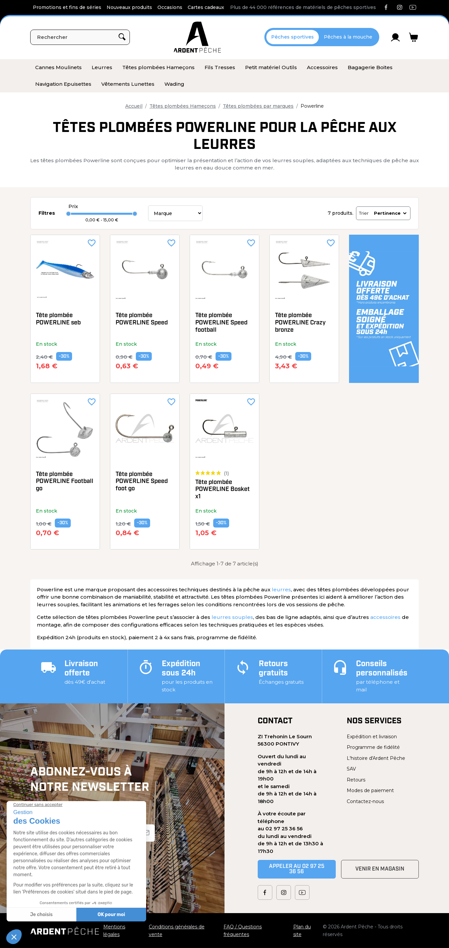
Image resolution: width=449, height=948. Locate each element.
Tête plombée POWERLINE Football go (64, 481)
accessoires (385, 617)
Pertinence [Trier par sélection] (390, 213)
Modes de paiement (370, 790)
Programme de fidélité (373, 747)
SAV (351, 769)
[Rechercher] (80, 37)
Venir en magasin (379, 869)
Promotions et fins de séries (67, 7)
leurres (281, 589)
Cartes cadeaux (206, 7)
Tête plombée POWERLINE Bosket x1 (222, 489)
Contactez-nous (365, 801)
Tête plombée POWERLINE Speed (142, 319)
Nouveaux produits (129, 7)
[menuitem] (58, 67)
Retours (356, 780)
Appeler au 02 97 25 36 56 (296, 869)
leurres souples (232, 617)
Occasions (169, 7)
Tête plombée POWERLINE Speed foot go (142, 481)
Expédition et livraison (372, 737)
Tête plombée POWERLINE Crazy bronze (300, 322)
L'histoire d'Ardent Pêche (376, 758)
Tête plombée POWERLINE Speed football (221, 322)
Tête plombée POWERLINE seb (58, 319)
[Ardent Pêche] (197, 37)
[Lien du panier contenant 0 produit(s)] (413, 37)
